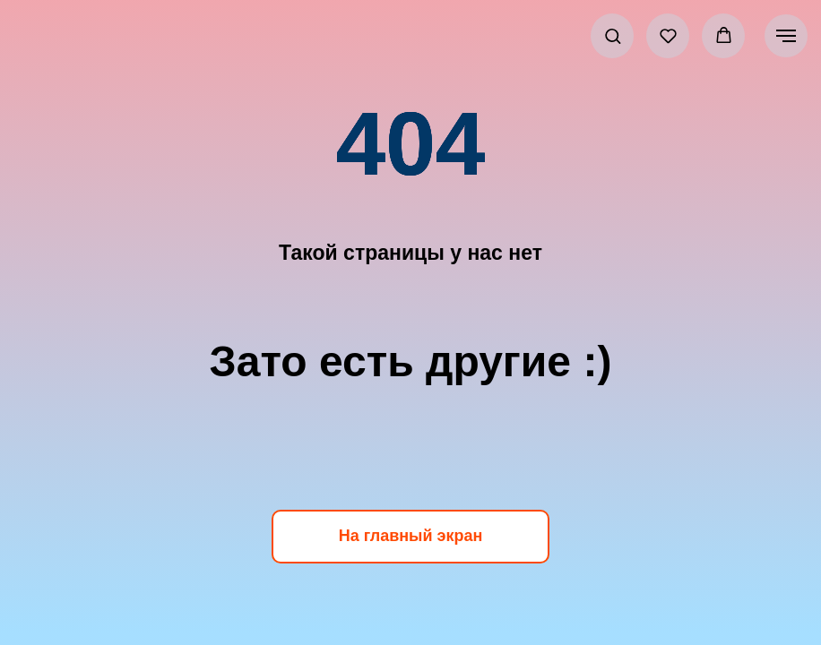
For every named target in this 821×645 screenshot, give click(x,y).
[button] (612, 35)
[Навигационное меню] (786, 36)
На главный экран (411, 536)
